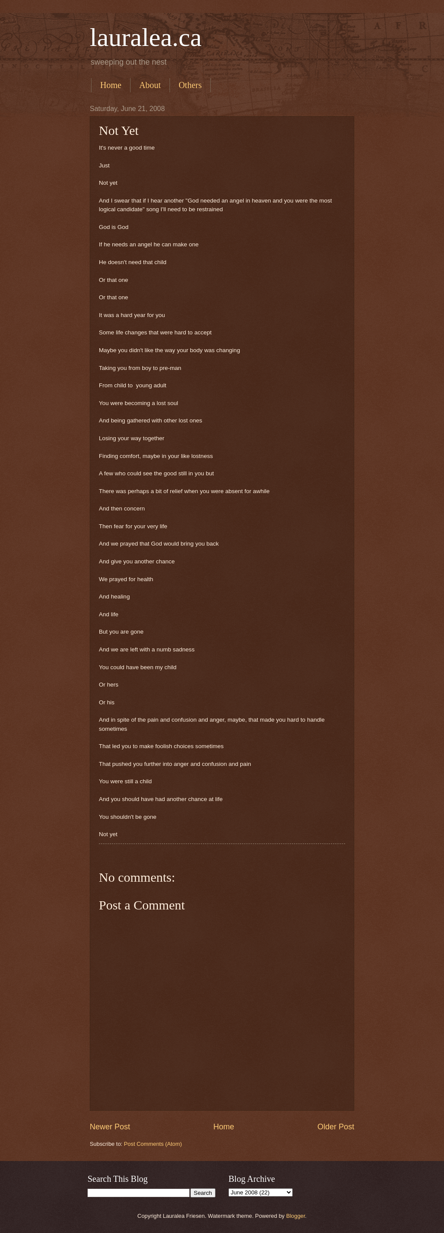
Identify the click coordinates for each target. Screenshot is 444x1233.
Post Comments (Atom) (153, 1144)
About (150, 85)
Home (110, 85)
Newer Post (110, 1126)
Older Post (335, 1126)
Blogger (295, 1216)
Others (190, 85)
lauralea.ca (146, 37)
